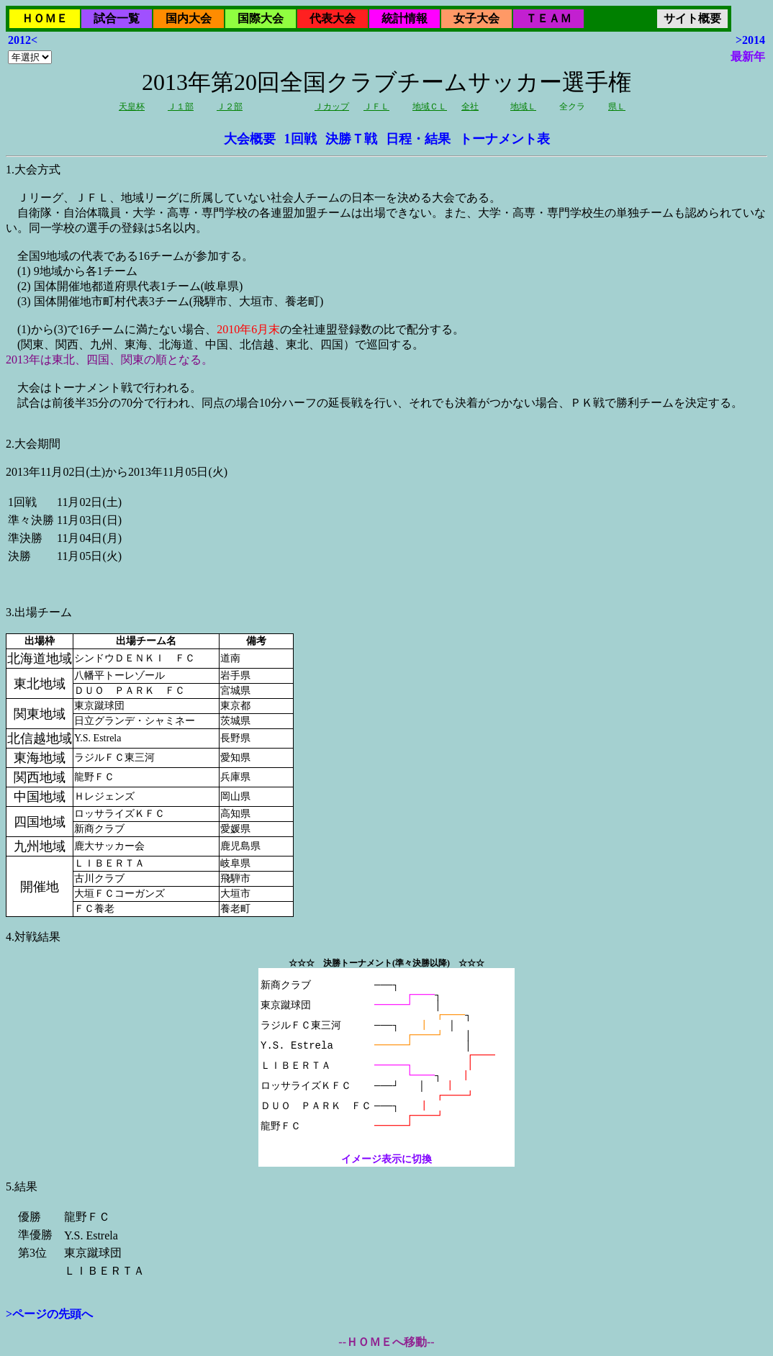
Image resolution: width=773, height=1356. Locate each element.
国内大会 (189, 18)
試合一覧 (117, 18)
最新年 (748, 56)
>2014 (750, 40)
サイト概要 (692, 18)
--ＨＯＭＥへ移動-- (386, 1342)
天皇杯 (132, 106)
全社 (470, 106)
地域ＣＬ (429, 106)
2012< (22, 40)
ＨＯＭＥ (45, 18)
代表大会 (332, 18)
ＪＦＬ (376, 106)
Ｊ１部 (181, 106)
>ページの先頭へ (49, 1314)
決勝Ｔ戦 (351, 139)
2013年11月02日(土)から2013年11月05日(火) (386, 656)
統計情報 (404, 18)
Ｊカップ (332, 106)
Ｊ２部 (230, 106)
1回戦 (300, 139)
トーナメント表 (504, 139)
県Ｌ (616, 106)
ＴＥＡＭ (548, 18)
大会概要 (250, 139)
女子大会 (476, 18)
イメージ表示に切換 (386, 1159)
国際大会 (261, 18)
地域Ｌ (523, 106)
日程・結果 (418, 139)
